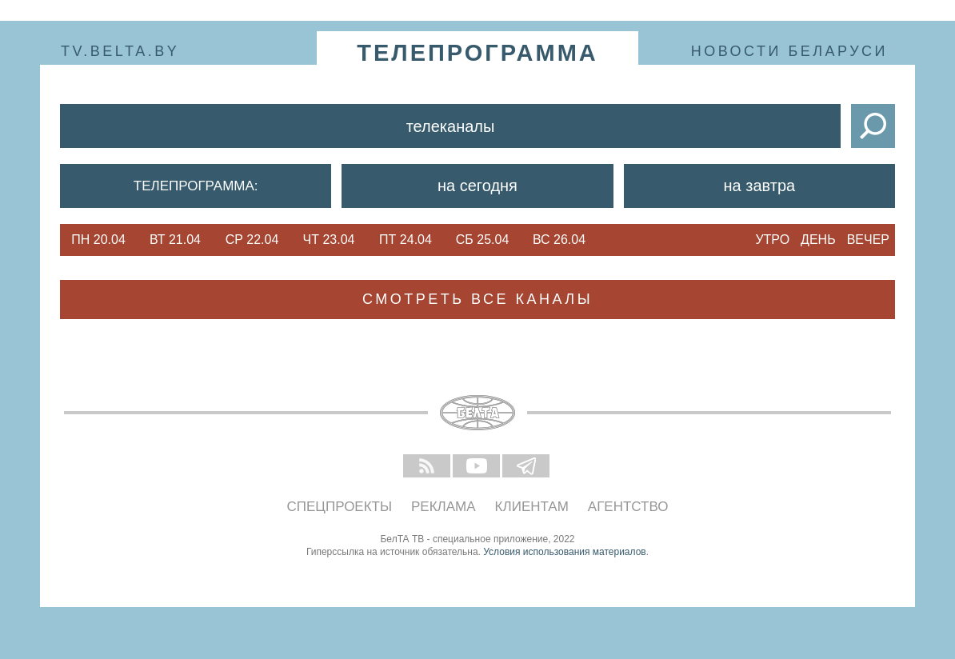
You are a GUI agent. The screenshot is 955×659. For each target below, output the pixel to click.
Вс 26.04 (559, 239)
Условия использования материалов (564, 551)
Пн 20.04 (98, 239)
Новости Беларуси (789, 51)
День (818, 239)
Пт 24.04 (405, 239)
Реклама (443, 506)
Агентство (628, 506)
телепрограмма (477, 53)
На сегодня (477, 185)
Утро (772, 239)
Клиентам (532, 506)
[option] (98, 240)
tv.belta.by (120, 51)
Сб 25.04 (482, 239)
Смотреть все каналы (477, 299)
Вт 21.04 (175, 239)
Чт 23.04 (329, 239)
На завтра (760, 185)
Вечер (868, 239)
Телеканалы (450, 126)
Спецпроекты (340, 506)
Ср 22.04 (252, 239)
